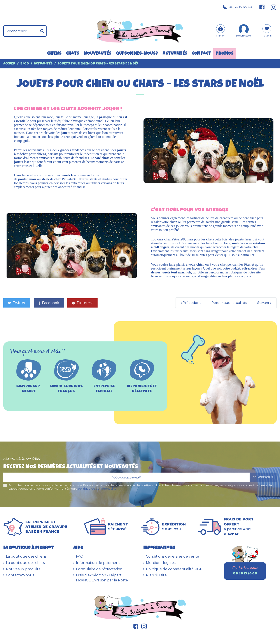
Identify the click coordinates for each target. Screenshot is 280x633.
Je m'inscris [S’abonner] (263, 477)
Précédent (191, 303)
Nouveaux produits (23, 569)
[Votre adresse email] (126, 477)
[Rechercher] (42, 31)
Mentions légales (160, 563)
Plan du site (156, 575)
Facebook (48, 303)
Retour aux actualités (229, 303)
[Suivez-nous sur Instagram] (272, 7)
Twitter (17, 303)
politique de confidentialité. (97, 488)
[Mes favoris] (266, 32)
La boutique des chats (25, 563)
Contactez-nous (20, 575)
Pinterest (82, 303)
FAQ (79, 556)
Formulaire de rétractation (99, 569)
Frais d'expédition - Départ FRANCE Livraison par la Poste (102, 577)
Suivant (264, 303)
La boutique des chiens (26, 556)
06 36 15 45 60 (237, 7)
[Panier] (220, 31)
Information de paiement (98, 563)
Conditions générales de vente (172, 556)
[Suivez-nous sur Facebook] (262, 7)
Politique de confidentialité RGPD (175, 569)
